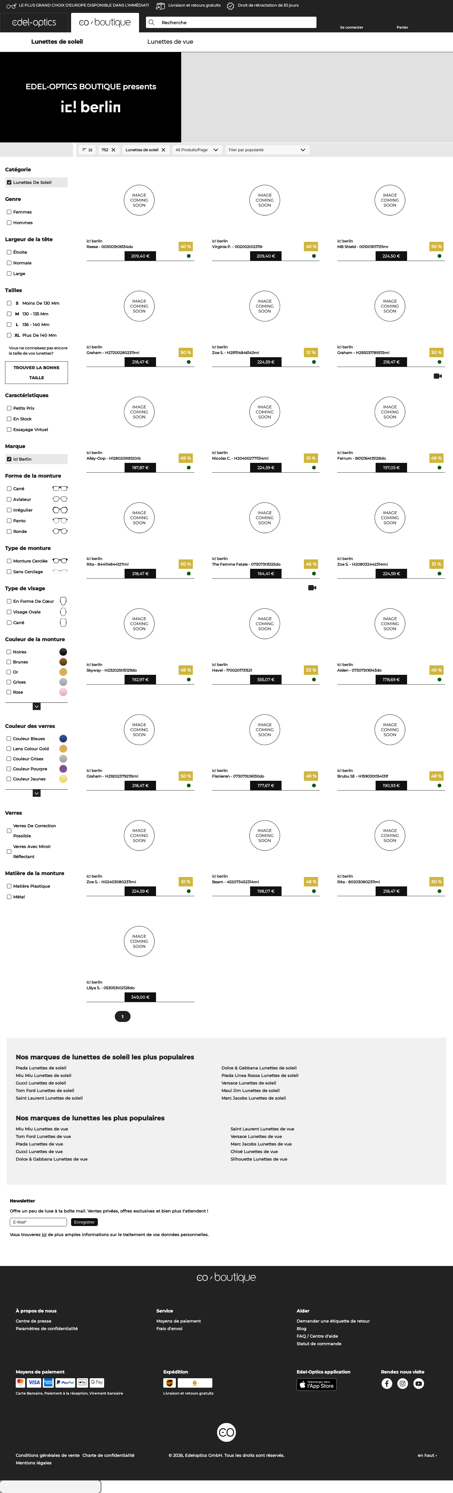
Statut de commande (319, 1343)
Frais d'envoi (169, 1328)
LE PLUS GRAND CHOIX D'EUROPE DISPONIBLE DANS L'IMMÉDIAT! (84, 5)
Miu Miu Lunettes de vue (42, 1128)
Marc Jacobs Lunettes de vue (261, 1143)
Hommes (20, 222)
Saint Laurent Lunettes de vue (262, 1128)
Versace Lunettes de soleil (248, 1082)
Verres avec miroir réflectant (29, 851)
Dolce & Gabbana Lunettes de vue (51, 1159)
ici (44, 1234)
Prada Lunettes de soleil (41, 1067)
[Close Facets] (36, 150)
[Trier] (267, 149)
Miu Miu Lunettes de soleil (43, 1075)
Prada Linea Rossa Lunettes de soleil (260, 1075)
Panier (402, 27)
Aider (303, 1311)
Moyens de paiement (178, 1321)
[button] (34, 22)
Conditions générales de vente (48, 1455)
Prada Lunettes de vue (39, 1143)
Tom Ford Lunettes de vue (43, 1136)
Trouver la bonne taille (36, 372)
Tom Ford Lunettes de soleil (45, 1090)
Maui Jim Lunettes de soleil (250, 1090)
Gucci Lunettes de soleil (41, 1082)
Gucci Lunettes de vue (39, 1151)
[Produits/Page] (198, 149)
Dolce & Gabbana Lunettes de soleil (259, 1067)
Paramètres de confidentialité (47, 1328)
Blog (301, 1328)
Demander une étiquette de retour (333, 1321)
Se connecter (351, 27)
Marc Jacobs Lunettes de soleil (253, 1098)
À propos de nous (36, 1311)
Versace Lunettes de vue (256, 1136)
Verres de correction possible (31, 830)
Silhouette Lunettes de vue (259, 1159)
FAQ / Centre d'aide (317, 1336)
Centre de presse (33, 1321)
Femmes (19, 211)
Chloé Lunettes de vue (254, 1151)
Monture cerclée (37, 561)
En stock (19, 418)
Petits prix (20, 408)
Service (164, 1311)
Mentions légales (34, 1462)
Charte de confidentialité (108, 1455)
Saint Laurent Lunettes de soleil (49, 1098)
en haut (427, 1455)
